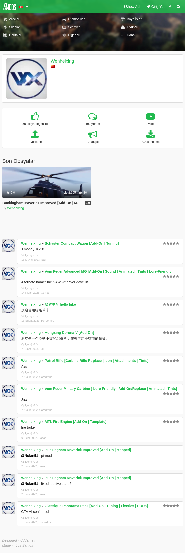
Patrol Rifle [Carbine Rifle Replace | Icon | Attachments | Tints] (96, 361)
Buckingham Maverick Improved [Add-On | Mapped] (88, 450)
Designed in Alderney (18, 540)
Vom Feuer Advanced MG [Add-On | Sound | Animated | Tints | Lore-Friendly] (109, 271)
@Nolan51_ (30, 456)
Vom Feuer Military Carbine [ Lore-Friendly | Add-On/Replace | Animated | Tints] (111, 389)
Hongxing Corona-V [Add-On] (69, 332)
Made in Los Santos (17, 545)
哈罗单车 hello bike (60, 304)
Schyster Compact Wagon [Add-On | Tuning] (82, 243)
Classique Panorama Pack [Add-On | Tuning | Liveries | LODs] (96, 506)
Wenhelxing (62, 61)
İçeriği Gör (29, 255)
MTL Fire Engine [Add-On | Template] (75, 422)
